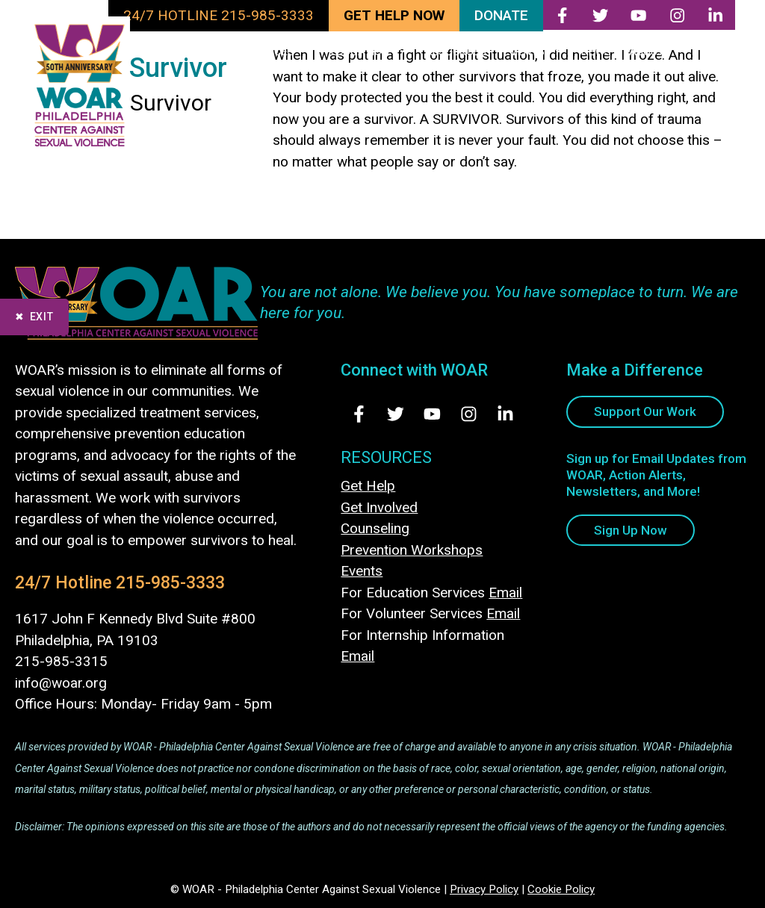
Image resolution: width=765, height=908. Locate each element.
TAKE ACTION (187, 51)
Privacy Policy (484, 889)
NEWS (596, 51)
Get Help (368, 485)
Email (505, 592)
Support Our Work (645, 411)
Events (361, 570)
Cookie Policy (561, 889)
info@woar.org (61, 682)
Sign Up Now (630, 530)
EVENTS (538, 51)
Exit (42, 317)
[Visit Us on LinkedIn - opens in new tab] (505, 414)
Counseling (375, 528)
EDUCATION (374, 51)
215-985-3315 (61, 661)
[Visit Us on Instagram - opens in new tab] (468, 414)
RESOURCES (456, 51)
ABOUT (660, 51)
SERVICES (283, 51)
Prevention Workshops (412, 550)
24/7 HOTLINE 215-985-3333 (218, 15)
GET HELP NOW (394, 15)
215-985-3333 (170, 583)
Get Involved (379, 507)
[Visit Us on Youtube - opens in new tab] (432, 414)
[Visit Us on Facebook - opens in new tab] (359, 414)
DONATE (501, 15)
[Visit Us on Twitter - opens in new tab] (395, 414)
